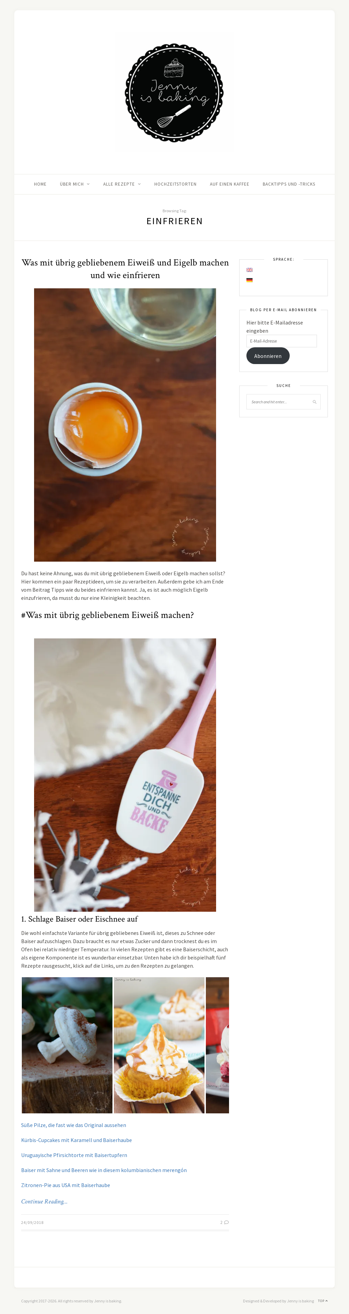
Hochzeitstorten (175, 184)
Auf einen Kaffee (229, 184)
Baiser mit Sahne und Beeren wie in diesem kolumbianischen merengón (104, 1170)
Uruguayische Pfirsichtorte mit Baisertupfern (74, 1155)
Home (40, 184)
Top (323, 1301)
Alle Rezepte (119, 184)
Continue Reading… (44, 1202)
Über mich (72, 184)
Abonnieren (268, 355)
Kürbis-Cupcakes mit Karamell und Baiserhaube (76, 1140)
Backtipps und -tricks (289, 184)
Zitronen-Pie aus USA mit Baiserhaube (65, 1185)
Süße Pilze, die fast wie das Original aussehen (73, 1125)
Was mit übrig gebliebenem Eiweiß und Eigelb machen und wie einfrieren (125, 268)
